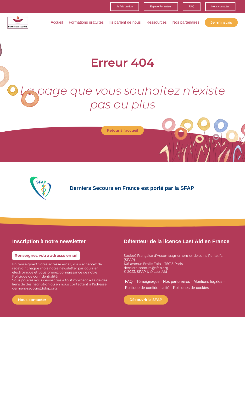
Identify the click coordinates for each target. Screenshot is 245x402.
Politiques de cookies (191, 288)
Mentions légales (208, 282)
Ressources (158, 23)
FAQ (129, 282)
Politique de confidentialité (147, 288)
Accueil (58, 23)
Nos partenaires (187, 23)
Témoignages (147, 282)
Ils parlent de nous (126, 23)
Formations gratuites (87, 23)
